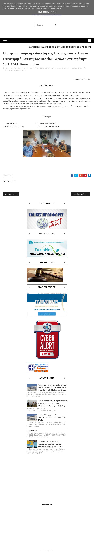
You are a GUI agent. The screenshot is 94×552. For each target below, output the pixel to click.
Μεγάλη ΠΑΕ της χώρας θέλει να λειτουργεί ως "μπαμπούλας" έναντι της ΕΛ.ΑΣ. (51, 417)
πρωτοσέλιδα (47, 505)
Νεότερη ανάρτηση (11, 194)
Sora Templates (46, 551)
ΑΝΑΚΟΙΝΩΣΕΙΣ (9, 71)
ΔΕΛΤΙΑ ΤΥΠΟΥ (22, 71)
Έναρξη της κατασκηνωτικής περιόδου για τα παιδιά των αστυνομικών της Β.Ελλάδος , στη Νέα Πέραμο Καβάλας (52, 403)
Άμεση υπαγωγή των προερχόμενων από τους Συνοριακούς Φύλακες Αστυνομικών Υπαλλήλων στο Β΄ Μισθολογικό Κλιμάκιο (52, 387)
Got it (54, 12)
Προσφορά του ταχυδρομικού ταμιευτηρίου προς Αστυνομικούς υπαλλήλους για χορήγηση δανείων (50, 444)
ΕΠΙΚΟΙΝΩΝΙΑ (32, 431)
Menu (5, 40)
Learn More (43, 12)
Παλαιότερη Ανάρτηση (80, 194)
